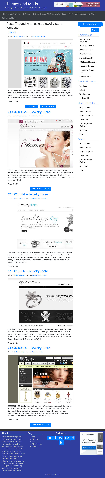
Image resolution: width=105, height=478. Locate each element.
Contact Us (36, 446)
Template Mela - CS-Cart (39, 198)
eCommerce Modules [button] (77, 14)
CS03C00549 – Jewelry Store (29, 112)
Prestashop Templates (87, 66)
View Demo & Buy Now (40, 189)
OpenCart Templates (86, 46)
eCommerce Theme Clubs (86, 71)
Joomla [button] (26, 14)
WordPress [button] (15, 14)
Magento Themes (85, 54)
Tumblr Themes (85, 111)
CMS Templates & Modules (85, 125)
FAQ (33, 441)
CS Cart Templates (19, 36)
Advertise (35, 439)
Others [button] (92, 14)
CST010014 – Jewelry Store (28, 194)
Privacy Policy (37, 444)
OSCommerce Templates (84, 41)
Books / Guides (84, 76)
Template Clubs (84, 94)
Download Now (48, 106)
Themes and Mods (21, 4)
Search (94, 30)
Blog (81, 134)
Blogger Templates (86, 115)
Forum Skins (83, 120)
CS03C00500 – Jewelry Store (29, 348)
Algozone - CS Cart (37, 116)
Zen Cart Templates (86, 58)
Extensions (83, 90)
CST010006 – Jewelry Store (28, 271)
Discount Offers (8, 18)
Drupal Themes (39, 14)
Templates (83, 86)
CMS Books (83, 130)
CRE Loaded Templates (87, 62)
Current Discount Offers (90, 24)
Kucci (12, 32)
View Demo (32, 106)
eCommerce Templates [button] (56, 14)
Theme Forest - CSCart (38, 36)
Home (5, 14)
